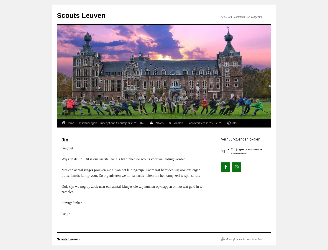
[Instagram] (236, 167)
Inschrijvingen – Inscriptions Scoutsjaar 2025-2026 (112, 123)
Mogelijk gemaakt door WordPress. (245, 239)
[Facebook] (225, 167)
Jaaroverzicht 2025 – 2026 (205, 123)
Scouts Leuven (81, 15)
